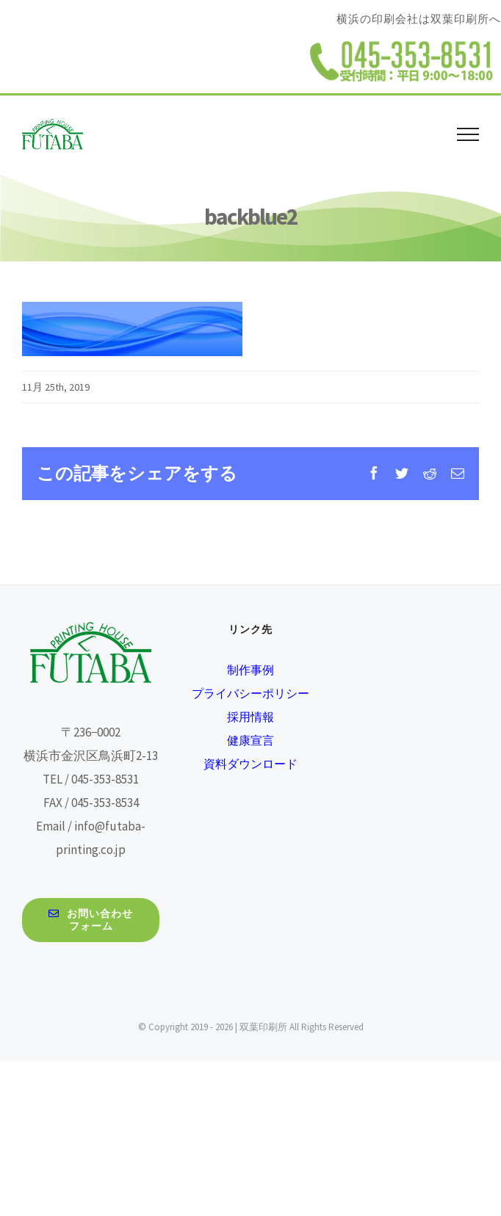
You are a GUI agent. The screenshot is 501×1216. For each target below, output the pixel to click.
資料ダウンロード (250, 763)
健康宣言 (250, 740)
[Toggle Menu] (468, 134)
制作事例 (250, 669)
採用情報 (250, 716)
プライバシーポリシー (250, 693)
